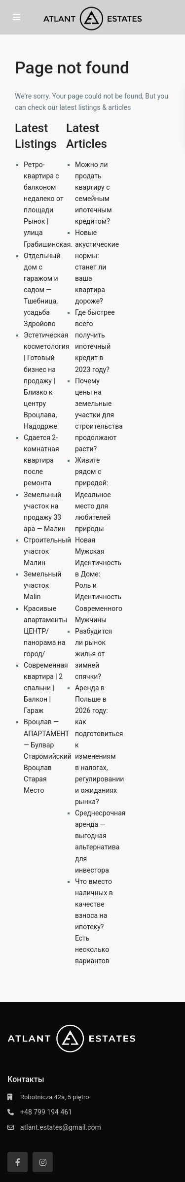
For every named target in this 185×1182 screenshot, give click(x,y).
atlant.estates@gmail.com (60, 1127)
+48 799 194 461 (46, 1112)
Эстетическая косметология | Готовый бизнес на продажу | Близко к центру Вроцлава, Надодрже (47, 380)
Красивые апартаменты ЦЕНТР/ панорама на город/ (45, 631)
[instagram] (43, 1162)
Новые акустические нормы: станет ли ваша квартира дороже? (97, 267)
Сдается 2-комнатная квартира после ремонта (41, 460)
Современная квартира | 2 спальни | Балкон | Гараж (46, 687)
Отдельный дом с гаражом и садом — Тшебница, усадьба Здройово (42, 290)
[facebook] (17, 1162)
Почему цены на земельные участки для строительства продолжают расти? (99, 415)
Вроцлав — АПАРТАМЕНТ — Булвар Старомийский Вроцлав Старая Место (48, 756)
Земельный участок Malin (42, 585)
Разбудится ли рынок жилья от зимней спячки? (93, 653)
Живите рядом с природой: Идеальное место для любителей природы (93, 494)
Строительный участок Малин (47, 551)
